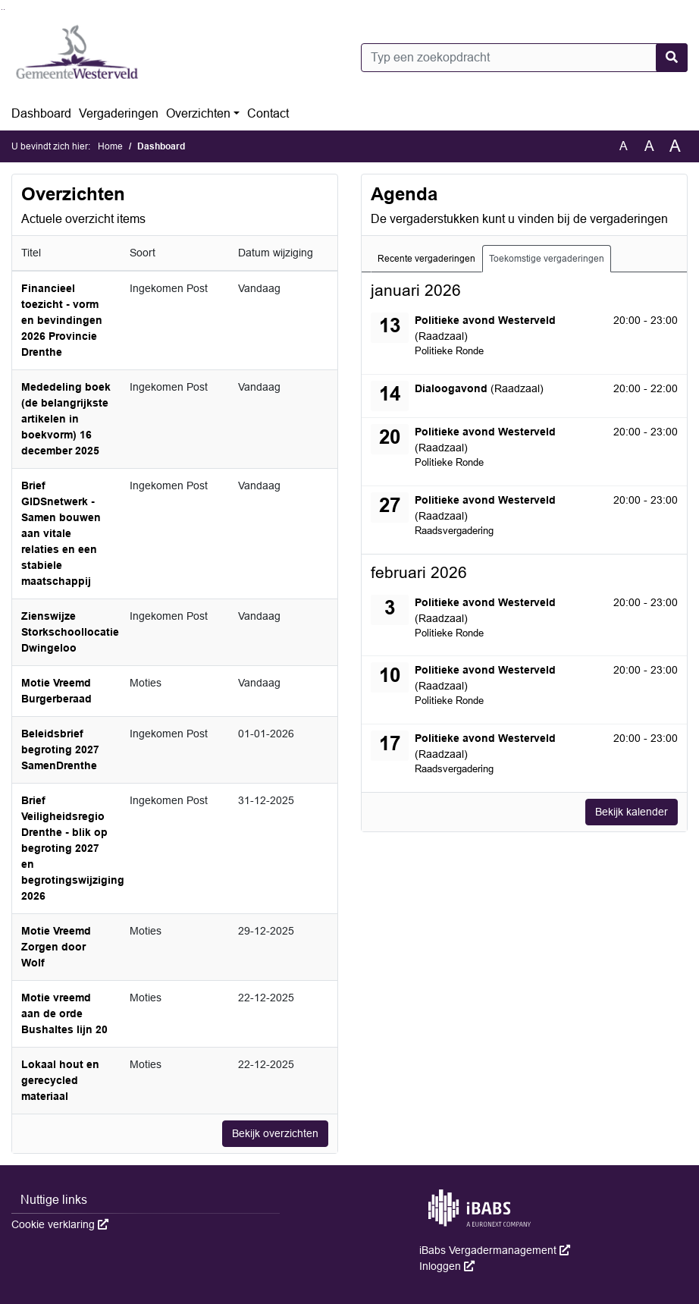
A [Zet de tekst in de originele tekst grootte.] (623, 146)
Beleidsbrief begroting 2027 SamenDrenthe (60, 749)
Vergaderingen (118, 113)
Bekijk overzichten (275, 1133)
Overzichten (198, 113)
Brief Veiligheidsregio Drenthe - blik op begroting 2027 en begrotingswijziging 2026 (72, 848)
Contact (268, 113)
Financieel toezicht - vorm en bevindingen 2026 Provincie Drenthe (61, 320)
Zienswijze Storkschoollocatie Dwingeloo (70, 632)
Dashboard (41, 113)
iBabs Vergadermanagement (494, 1250)
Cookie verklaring (59, 1224)
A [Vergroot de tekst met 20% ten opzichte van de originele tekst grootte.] (649, 146)
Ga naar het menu (4, 9)
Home (110, 146)
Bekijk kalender (631, 812)
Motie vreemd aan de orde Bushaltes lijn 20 (64, 1013)
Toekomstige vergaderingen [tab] (546, 258)
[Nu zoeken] (672, 57)
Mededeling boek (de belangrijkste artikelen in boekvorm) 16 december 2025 (66, 419)
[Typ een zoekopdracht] (524, 57)
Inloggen (447, 1266)
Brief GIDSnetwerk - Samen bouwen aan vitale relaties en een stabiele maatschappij (61, 533)
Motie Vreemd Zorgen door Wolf (56, 947)
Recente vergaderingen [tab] (426, 258)
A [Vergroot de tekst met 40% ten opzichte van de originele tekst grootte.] (675, 146)
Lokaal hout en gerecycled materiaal (60, 1080)
